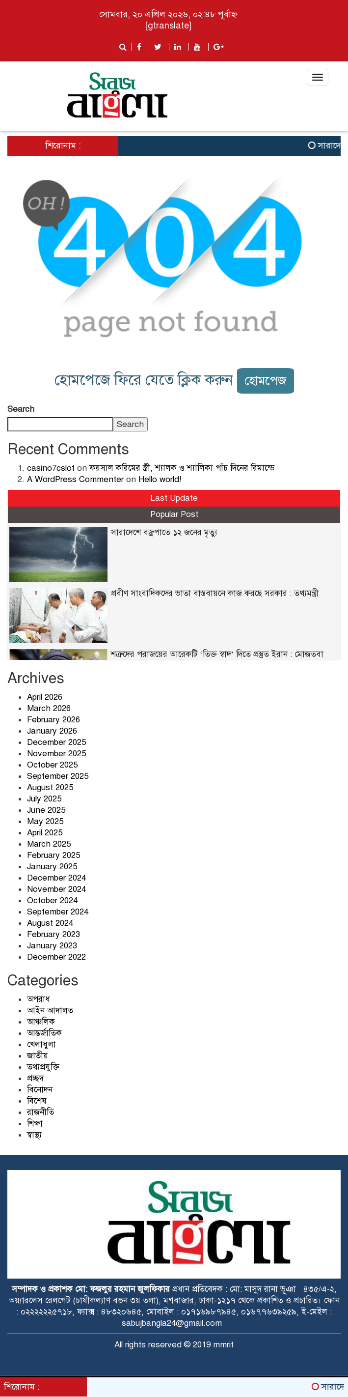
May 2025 (45, 821)
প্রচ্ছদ (35, 1078)
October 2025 (52, 765)
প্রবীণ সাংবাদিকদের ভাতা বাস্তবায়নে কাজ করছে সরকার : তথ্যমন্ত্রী (215, 593)
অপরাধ (38, 999)
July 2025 (44, 799)
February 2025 (53, 855)
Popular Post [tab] (174, 514)
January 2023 (52, 946)
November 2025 (56, 753)
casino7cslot (51, 468)
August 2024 (50, 923)
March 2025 (49, 844)
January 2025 (52, 866)
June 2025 (46, 810)
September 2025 (57, 776)
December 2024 (56, 878)
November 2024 (56, 889)
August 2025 (50, 787)
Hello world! (159, 479)
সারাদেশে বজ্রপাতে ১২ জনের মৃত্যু (164, 532)
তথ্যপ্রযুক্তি (43, 1067)
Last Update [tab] (174, 498)
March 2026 (49, 708)
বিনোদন (40, 1089)
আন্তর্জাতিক (44, 1033)
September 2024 (57, 912)
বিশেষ (37, 1101)
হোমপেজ (265, 380)
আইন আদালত (50, 1010)
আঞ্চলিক (41, 1022)
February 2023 (53, 934)
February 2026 (53, 719)
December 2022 (56, 957)
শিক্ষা (35, 1123)
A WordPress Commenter (75, 479)
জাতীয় (37, 1056)
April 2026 (44, 697)
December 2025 (56, 742)
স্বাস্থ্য (34, 1135)
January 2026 (52, 731)
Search (20, 409)
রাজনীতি (40, 1112)
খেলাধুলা (41, 1044)
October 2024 (52, 900)
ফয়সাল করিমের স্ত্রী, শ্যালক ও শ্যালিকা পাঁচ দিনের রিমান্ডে (181, 468)
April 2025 (44, 832)
